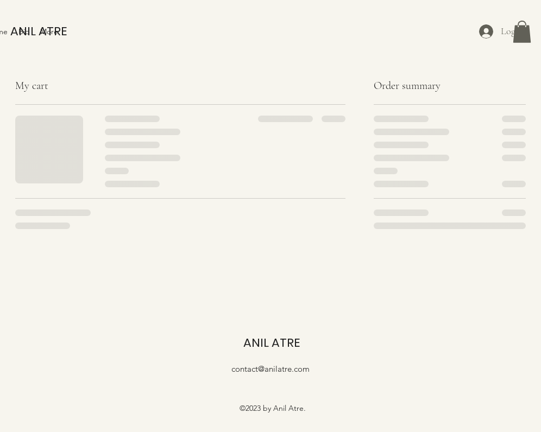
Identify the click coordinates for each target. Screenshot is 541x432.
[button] (522, 32)
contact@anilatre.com (270, 369)
